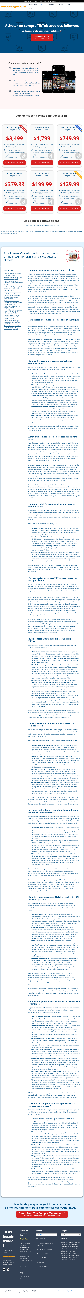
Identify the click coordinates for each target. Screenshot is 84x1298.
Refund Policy (73, 1291)
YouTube (52, 5)
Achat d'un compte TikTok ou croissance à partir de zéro (13, 284)
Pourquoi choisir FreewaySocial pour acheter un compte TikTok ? (12, 289)
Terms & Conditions (56, 1291)
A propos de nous (25, 1276)
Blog (21, 1279)
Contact (22, 1281)
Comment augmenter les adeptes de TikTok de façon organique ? (12, 319)
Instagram (33, 5)
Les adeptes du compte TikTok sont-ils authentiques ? (13, 275)
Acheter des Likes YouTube (69, 1260)
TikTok (43, 5)
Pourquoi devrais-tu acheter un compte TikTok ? (12, 271)
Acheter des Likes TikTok (68, 1251)
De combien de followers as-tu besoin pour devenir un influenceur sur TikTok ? (13, 309)
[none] (71, 1234)
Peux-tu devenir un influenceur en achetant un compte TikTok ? (12, 303)
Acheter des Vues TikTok (68, 1253)
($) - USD (39, 1235)
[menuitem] (79, 5)
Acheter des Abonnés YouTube (70, 1255)
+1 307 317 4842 (38, 1)
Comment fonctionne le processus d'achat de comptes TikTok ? (13, 280)
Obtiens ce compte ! (14, 160)
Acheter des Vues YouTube (69, 1258)
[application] (36, 5)
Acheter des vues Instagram (69, 1247)
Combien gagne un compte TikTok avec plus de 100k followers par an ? (12, 314)
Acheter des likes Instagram (69, 1245)
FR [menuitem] (64, 1235)
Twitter (61, 5)
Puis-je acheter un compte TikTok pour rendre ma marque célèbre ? (12, 294)
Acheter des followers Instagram (71, 1242)
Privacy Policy (65, 1291)
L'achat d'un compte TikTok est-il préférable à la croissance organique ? (12, 324)
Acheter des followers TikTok (69, 1249)
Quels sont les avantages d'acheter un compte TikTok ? (13, 299)
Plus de (70, 5)
